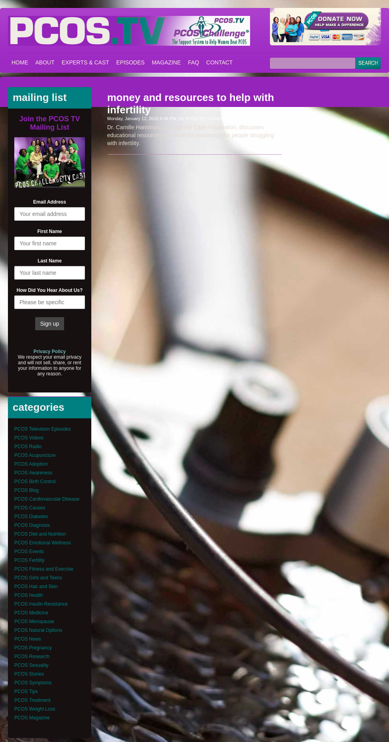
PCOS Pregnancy (33, 648)
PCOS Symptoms (33, 683)
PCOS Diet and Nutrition (40, 534)
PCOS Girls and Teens (38, 578)
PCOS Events (29, 551)
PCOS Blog (26, 490)
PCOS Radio (28, 446)
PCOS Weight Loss (34, 709)
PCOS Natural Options (38, 630)
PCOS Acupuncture (35, 455)
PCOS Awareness (33, 473)
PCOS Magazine (32, 718)
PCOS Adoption (31, 464)
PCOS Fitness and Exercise (43, 569)
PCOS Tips (26, 691)
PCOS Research (32, 656)
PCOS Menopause (34, 621)
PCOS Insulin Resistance (41, 604)
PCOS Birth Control (35, 481)
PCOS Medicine (31, 613)
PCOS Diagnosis (32, 525)
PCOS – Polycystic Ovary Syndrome (129, 31)
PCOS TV (194, 118)
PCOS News (27, 639)
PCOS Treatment (32, 700)
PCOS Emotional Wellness (42, 543)
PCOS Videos (29, 438)
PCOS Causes (29, 508)
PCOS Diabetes (31, 516)
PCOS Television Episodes (42, 429)
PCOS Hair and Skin (36, 586)
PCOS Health (28, 595)
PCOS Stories (29, 674)
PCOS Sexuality (31, 665)
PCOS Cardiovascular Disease (46, 499)
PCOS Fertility (29, 560)
